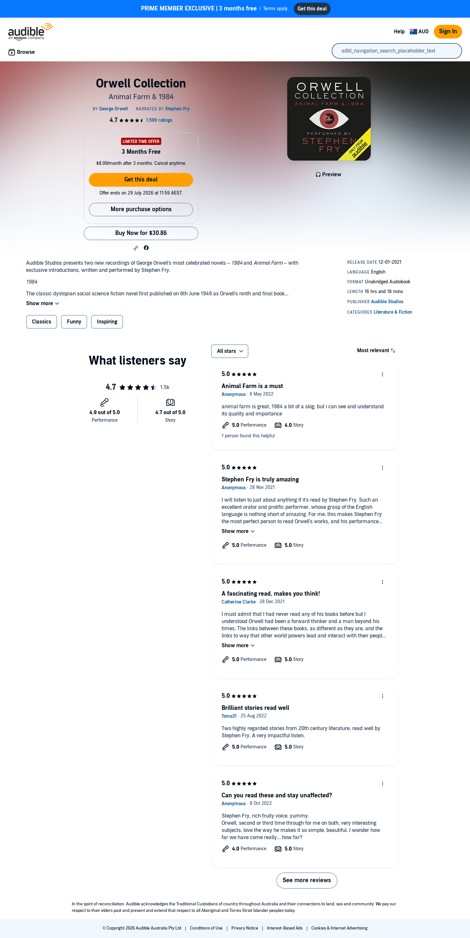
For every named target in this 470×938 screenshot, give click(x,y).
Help (399, 31)
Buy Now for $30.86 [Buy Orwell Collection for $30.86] (141, 233)
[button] (135, 248)
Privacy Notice (245, 928)
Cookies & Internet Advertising (339, 928)
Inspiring (107, 322)
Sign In (448, 31)
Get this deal (141, 179)
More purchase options (141, 209)
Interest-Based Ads (285, 928)
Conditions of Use (207, 928)
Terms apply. (215, 9)
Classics (41, 322)
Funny (74, 322)
